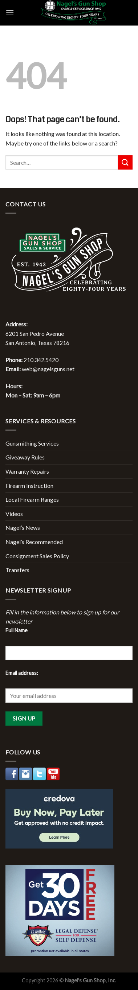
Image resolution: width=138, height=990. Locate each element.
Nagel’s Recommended (34, 541)
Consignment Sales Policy (37, 555)
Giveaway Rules (25, 457)
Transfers (17, 569)
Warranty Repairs (27, 471)
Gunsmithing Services (32, 443)
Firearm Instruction (29, 485)
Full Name (16, 630)
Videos (14, 513)
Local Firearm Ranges (32, 499)
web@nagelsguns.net (48, 368)
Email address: (21, 673)
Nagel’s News (22, 527)
